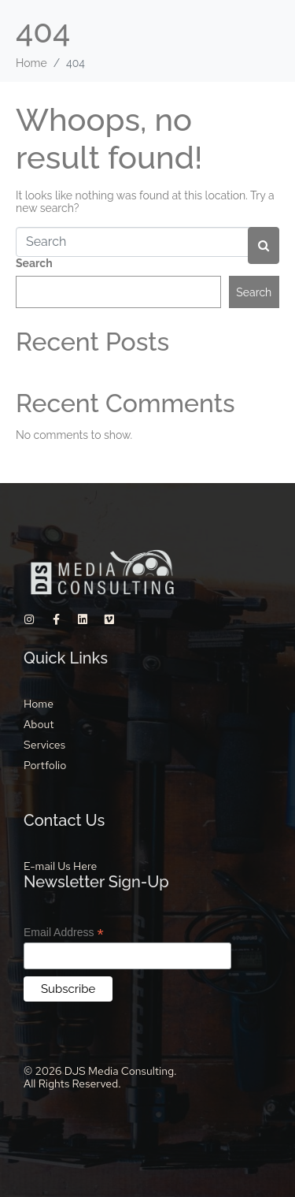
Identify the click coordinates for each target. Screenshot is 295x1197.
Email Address (64, 932)
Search (34, 263)
